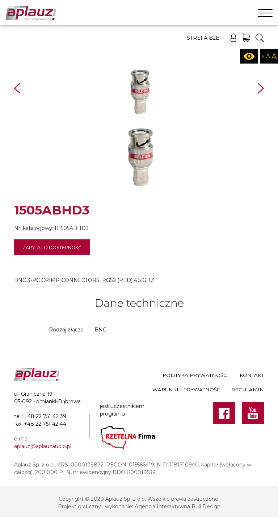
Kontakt (252, 375)
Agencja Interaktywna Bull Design (177, 506)
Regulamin (247, 389)
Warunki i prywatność (186, 389)
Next (261, 88)
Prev (17, 88)
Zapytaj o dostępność (51, 247)
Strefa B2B (203, 38)
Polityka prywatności (196, 375)
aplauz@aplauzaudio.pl (42, 446)
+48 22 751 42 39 (45, 416)
